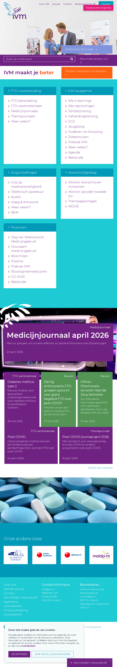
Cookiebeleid (13, 614)
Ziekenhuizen (77, 137)
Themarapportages (81, 201)
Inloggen (106, 4)
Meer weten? (19, 121)
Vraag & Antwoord (23, 202)
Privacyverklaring (16, 610)
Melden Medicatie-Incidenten (87, 73)
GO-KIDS (16, 277)
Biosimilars (18, 256)
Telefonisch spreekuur (26, 192)
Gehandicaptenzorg (81, 116)
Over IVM (44, 4)
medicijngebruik (93, 627)
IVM (15, 17)
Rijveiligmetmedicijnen (27, 271)
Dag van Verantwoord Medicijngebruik (26, 239)
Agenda (72, 152)
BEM (13, 212)
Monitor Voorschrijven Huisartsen (83, 184)
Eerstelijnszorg (78, 111)
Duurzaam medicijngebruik (22, 248)
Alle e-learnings (78, 101)
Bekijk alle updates (100, 467)
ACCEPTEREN (19, 654)
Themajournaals (21, 116)
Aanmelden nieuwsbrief (20, 597)
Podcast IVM (76, 142)
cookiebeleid (27, 646)
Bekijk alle (74, 157)
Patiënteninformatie (81, 49)
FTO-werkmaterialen (25, 106)
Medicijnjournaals (23, 111)
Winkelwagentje (83, 4)
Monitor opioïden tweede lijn (85, 194)
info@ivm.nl (48, 589)
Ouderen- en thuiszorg (84, 132)
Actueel (56, 4)
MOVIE (72, 206)
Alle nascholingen (80, 106)
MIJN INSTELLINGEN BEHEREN (52, 654)
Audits (14, 197)
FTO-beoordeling (22, 101)
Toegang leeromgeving (98, 7)
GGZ (70, 121)
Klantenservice (14, 589)
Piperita (15, 261)
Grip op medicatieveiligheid (24, 184)
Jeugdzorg (74, 126)
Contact (67, 4)
